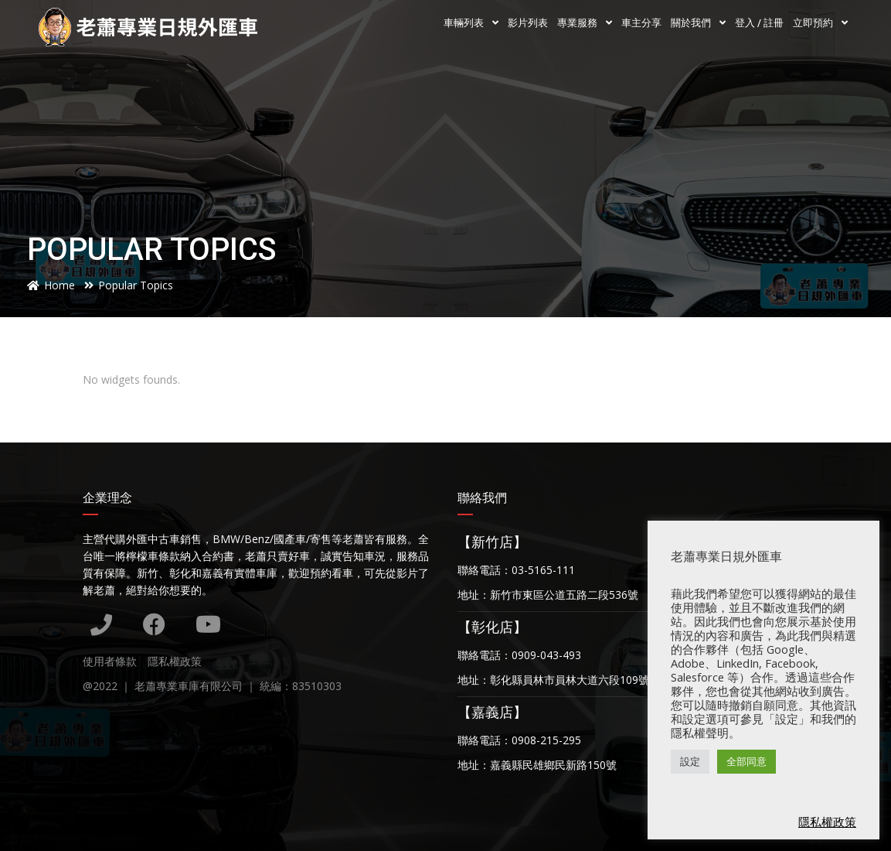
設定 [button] (690, 761)
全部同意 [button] (746, 761)
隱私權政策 (175, 661)
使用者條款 (110, 661)
